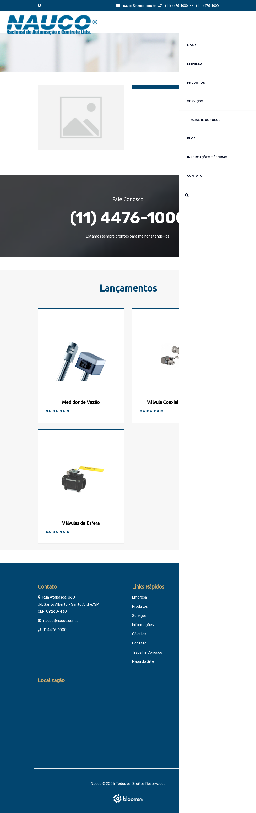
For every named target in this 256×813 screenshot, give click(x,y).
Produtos (196, 82)
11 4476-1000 (55, 630)
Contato (195, 175)
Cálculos (139, 634)
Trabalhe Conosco (204, 120)
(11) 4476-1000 (173, 5)
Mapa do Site (143, 661)
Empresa (194, 64)
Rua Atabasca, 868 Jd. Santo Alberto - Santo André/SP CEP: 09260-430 (68, 604)
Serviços (195, 101)
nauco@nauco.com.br (136, 5)
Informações (143, 625)
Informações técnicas (207, 157)
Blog (191, 138)
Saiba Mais (58, 411)
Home (192, 45)
